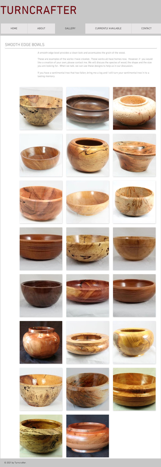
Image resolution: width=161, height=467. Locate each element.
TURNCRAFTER (38, 11)
